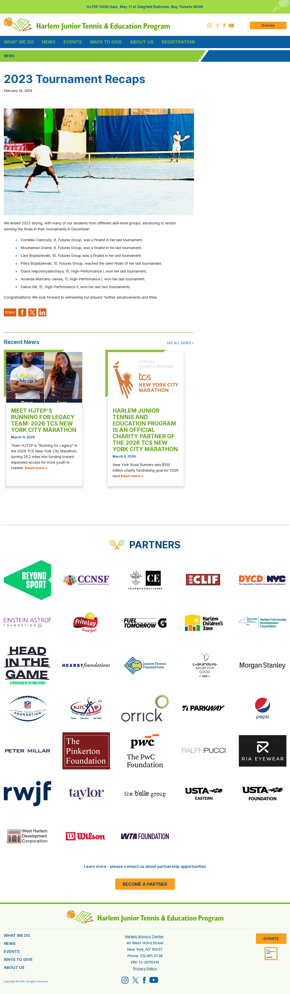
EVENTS (12, 951)
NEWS (10, 943)
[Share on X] (32, 312)
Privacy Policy (145, 969)
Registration (178, 42)
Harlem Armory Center (144, 936)
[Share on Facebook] (22, 312)
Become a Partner (145, 884)
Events (72, 42)
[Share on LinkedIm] (42, 312)
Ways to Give (106, 42)
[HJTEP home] (87, 25)
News (48, 42)
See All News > (180, 343)
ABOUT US (14, 967)
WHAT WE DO (17, 935)
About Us (142, 42)
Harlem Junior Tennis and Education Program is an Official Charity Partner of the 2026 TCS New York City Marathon (145, 430)
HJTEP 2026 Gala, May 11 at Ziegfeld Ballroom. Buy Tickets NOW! (145, 7)
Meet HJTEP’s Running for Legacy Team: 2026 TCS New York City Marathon (43, 420)
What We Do (19, 42)
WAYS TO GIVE (18, 959)
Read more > (36, 468)
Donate (268, 25)
